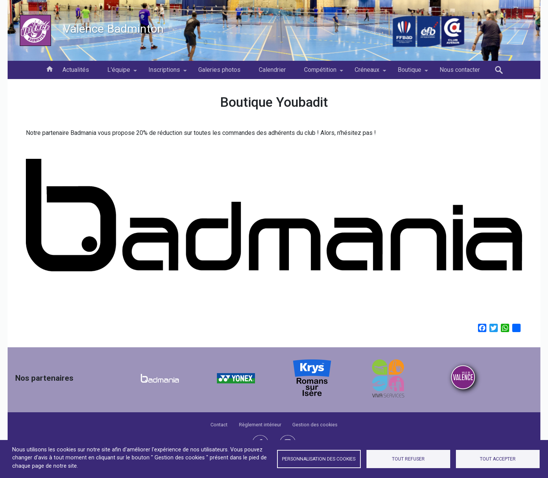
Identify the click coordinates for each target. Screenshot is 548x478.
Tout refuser (408, 459)
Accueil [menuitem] (49, 68)
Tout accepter (498, 459)
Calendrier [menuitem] (272, 69)
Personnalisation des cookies (318, 459)
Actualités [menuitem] (75, 69)
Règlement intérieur (260, 424)
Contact (219, 424)
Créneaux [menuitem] (367, 72)
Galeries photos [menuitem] (219, 69)
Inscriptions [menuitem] (164, 72)
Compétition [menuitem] (320, 72)
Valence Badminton (113, 28)
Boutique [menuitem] (409, 72)
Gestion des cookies (315, 424)
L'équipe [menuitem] (118, 72)
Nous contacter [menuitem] (460, 69)
